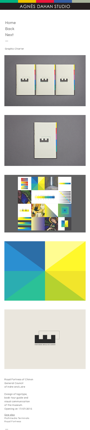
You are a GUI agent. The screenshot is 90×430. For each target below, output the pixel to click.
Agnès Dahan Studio (45, 6)
